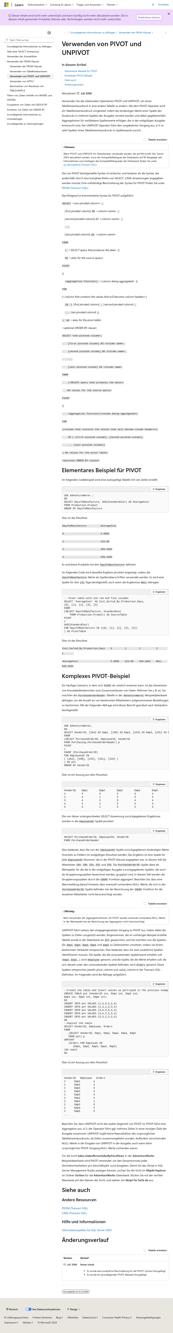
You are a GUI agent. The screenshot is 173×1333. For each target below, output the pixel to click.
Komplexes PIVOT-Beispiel (78, 75)
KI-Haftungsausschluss (16, 1317)
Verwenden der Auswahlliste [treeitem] (22, 56)
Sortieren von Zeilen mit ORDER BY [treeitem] (25, 109)
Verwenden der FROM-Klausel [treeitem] (26, 66)
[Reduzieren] (49, 33)
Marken (27, 1322)
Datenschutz (89, 1317)
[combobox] (28, 40)
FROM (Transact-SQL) (75, 188)
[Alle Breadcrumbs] (65, 32)
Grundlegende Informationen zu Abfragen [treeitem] (29, 46)
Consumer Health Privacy (115, 1317)
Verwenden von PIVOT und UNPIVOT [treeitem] (30, 76)
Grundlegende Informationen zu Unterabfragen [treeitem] (24, 116)
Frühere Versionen (42, 1317)
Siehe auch (70, 80)
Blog (58, 1317)
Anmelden (163, 4)
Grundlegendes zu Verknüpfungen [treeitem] (25, 123)
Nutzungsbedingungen (148, 1317)
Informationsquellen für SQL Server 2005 (87, 1230)
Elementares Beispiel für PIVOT (81, 71)
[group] (115, 746)
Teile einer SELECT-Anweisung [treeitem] (23, 51)
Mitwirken (73, 1317)
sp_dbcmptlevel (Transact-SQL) (80, 164)
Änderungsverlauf (74, 84)
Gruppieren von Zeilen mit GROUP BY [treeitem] (27, 104)
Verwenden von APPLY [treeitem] (22, 81)
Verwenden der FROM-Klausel (135, 32)
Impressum (10, 1322)
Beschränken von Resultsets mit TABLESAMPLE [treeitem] (27, 88)
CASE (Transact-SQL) (74, 1213)
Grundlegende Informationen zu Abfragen (93, 32)
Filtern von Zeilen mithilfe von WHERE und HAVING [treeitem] (29, 97)
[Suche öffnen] (153, 5)
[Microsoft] (6, 4)
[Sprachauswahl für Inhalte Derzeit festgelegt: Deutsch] (12, 1309)
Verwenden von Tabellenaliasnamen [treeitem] (28, 71)
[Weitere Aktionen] (166, 32)
